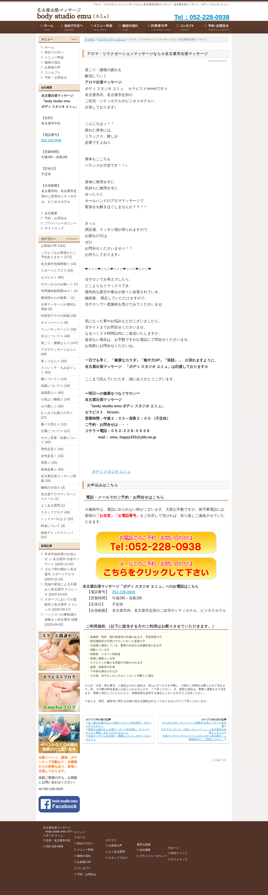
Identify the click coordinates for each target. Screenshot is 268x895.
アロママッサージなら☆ (112, 39)
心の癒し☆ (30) (52, 406)
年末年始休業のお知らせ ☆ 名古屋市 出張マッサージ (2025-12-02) (62, 559)
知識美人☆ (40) (52, 392)
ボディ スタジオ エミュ (111, 472)
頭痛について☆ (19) (55, 386)
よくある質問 (127, 839)
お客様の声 (53, 67)
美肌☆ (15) (49, 462)
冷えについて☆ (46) (55, 336)
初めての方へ (54, 52)
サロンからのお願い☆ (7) (59, 284)
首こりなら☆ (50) (54, 361)
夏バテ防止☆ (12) (54, 424)
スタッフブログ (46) (55, 512)
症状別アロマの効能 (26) (58, 315)
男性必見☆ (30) (52, 449)
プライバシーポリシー (61, 223)
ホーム (49, 47)
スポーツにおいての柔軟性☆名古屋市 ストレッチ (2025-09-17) (61, 604)
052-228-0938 (123, 592)
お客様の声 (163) (53, 246)
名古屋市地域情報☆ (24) (58, 264)
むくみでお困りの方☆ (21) (57, 415)
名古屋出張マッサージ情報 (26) (58, 478)
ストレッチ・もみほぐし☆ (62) (58, 370)
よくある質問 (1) (53, 505)
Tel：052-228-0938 (201, 17)
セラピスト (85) (52, 277)
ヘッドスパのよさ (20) (57, 519)
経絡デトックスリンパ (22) (57, 535)
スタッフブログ (129, 845)
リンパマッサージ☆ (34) (58, 329)
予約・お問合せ (56, 77)
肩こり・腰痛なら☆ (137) (59, 343)
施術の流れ (53, 62)
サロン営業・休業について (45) (58, 440)
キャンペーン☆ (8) (54, 322)
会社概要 (51, 213)
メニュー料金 (54, 57)
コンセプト (53, 72)
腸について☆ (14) (54, 379)
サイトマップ (54, 228)
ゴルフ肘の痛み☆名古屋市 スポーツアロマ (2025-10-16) (61, 574)
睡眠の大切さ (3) (53, 487)
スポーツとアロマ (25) (57, 270)
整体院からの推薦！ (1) (58, 298)
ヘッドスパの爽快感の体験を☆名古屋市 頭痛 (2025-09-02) (61, 619)
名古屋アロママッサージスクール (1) (58, 496)
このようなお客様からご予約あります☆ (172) (58, 255)
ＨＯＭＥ (90, 39)
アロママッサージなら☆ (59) (58, 352)
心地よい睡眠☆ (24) (55, 399)
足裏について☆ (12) (55, 431)
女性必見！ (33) (52, 456)
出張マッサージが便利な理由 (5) (58, 307)
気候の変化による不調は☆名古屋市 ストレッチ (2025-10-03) (61, 589)
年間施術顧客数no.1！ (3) (59, 291)
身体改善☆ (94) (52, 469)
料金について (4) (53, 526)
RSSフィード (201, 832)
